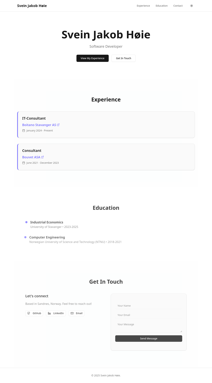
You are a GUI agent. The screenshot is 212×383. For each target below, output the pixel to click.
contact (178, 5)
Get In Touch (123, 58)
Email (75, 313)
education (162, 5)
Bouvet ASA (33, 157)
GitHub (32, 313)
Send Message (150, 338)
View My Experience (93, 58)
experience (143, 5)
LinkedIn (54, 313)
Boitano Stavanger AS (41, 125)
